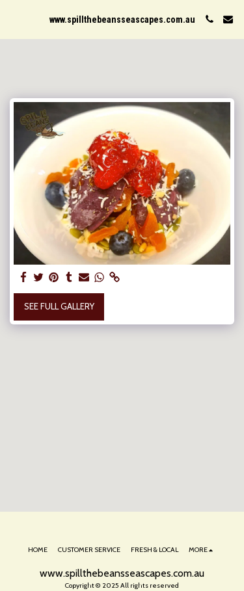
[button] (14, 19)
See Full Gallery (59, 306)
